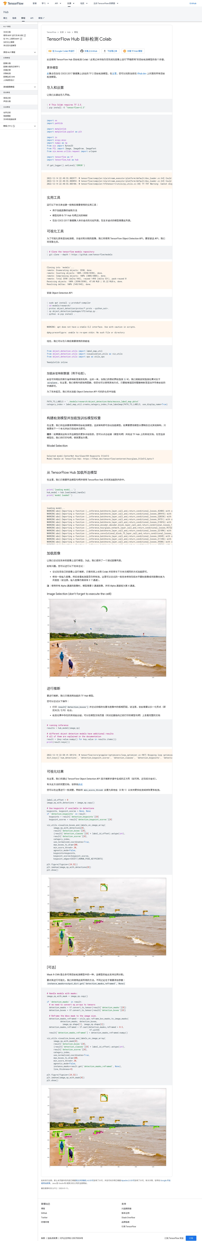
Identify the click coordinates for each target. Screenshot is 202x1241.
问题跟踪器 (126, 1208)
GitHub (193, 3)
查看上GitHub (89, 51)
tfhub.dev (141, 73)
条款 (43, 1238)
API (56, 3)
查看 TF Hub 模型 (132, 51)
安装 (35, 3)
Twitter (44, 1217)
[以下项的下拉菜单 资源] (74, 3)
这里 (114, 73)
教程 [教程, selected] (23, 18)
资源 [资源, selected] (69, 3)
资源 (62, 32)
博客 (43, 1208)
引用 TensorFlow (129, 1226)
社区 (82, 3)
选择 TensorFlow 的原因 (104, 3)
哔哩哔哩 (45, 1222)
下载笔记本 (110, 51)
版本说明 (125, 1213)
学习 (44, 3)
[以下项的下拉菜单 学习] (49, 3)
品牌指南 (125, 1222)
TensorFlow (51, 32)
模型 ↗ (41, 18)
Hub (6, 12)
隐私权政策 (53, 1238)
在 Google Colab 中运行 (61, 51)
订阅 (191, 1238)
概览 (5, 18)
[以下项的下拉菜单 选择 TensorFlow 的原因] (118, 3)
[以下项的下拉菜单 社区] (87, 3)
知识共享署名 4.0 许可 (85, 1180)
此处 (80, 784)
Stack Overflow (128, 1217)
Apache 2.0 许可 (128, 1180)
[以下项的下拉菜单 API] (61, 3)
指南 (14, 18)
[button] (16, 52)
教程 (76, 32)
